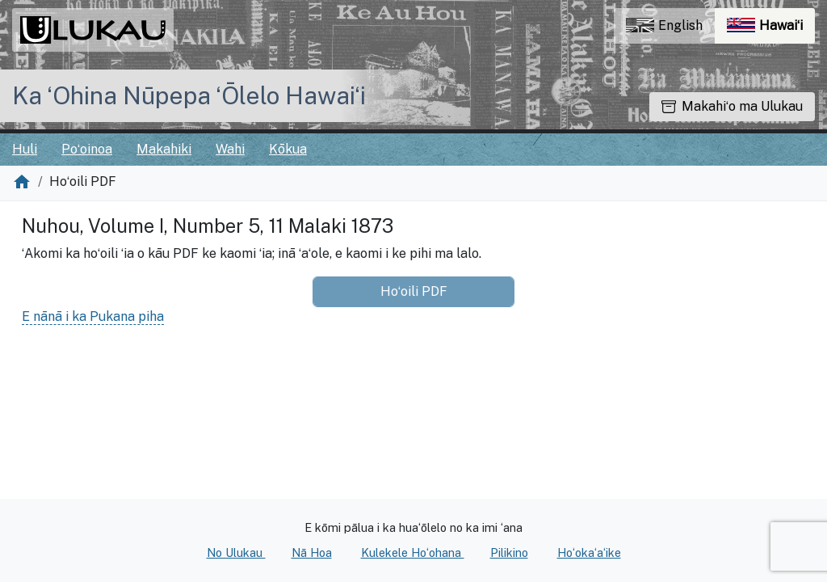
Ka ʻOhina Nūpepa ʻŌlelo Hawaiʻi (189, 95)
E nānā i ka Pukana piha (93, 316)
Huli (24, 149)
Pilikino (509, 552)
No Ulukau (236, 552)
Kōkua (288, 149)
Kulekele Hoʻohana (412, 552)
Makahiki (163, 149)
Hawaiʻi (771, 29)
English (664, 25)
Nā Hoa (312, 552)
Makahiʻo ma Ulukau (732, 106)
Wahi (230, 149)
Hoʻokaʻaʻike (589, 552)
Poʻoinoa (86, 149)
